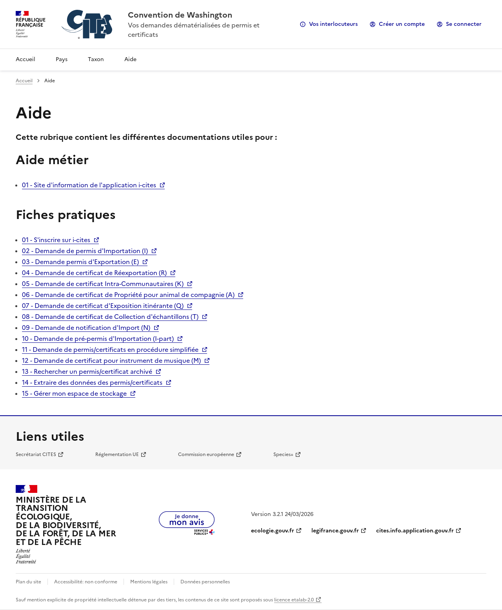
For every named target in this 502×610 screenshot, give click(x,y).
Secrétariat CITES (36, 454)
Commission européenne (206, 454)
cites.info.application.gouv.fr (415, 531)
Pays (61, 59)
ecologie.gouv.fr (272, 531)
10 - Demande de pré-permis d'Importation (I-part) (98, 338)
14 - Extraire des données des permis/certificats (92, 382)
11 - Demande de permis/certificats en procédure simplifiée (110, 349)
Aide (130, 59)
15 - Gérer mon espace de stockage (74, 393)
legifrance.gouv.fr (335, 531)
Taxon (96, 59)
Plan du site (28, 581)
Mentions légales (148, 581)
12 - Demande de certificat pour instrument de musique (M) (111, 360)
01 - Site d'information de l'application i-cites (89, 185)
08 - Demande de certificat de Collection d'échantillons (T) (110, 316)
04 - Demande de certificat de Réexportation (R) (94, 272)
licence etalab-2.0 (294, 599)
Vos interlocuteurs (333, 24)
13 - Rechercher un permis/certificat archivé (87, 371)
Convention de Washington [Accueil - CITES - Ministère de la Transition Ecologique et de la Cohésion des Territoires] (180, 15)
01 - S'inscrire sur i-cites (56, 239)
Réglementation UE (117, 454)
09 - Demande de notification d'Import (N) (86, 327)
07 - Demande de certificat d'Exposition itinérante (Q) (103, 305)
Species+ (283, 454)
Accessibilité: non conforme (85, 581)
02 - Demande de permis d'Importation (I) (85, 250)
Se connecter (464, 24)
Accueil (25, 59)
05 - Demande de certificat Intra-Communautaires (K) (103, 283)
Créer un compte (402, 24)
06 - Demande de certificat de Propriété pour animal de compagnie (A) (128, 294)
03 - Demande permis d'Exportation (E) (80, 261)
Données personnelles (205, 581)
